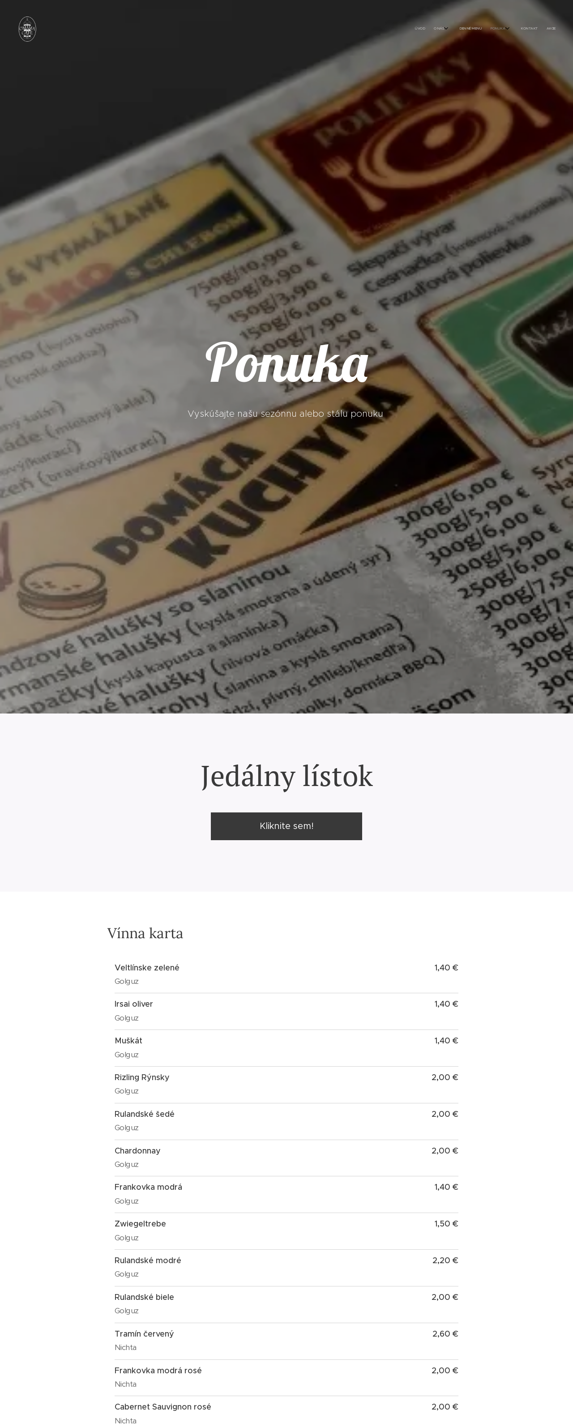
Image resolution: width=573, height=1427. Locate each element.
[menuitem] (498, 29)
